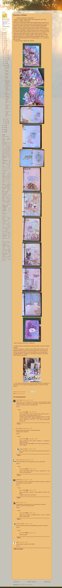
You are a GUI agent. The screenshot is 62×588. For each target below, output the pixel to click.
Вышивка (8, 150)
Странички (4, 235)
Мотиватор (4, 194)
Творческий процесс (6, 237)
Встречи (5, 150)
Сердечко (9, 223)
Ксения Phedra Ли (19, 400)
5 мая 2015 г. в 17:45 (28, 523)
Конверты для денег (6, 176)
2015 (5, 49)
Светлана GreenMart (23, 449)
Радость (3, 218)
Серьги (3, 224)
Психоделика (8, 217)
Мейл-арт (8, 190)
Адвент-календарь (5, 136)
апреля (6, 65)
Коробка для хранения (6, 177)
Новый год (5, 197)
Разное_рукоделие (5, 220)
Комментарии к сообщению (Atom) (26, 584)
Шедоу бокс (4, 252)
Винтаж (9, 149)
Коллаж (3, 174)
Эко (9, 253)
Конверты (8, 174)
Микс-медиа (22, 393)
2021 (5, 36)
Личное (3, 184)
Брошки (6, 149)
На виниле (8, 195)
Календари (4, 173)
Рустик (6, 223)
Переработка (4, 210)
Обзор (9, 197)
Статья (6, 232)
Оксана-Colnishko (22, 412)
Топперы (6, 238)
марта (6, 119)
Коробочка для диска (6, 178)
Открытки (5, 206)
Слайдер (3, 227)
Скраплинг (8, 225)
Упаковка (3, 242)
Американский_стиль (6, 142)
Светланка (42, 37)
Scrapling (9, 259)
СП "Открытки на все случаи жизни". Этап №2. (7, 107)
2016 (5, 47)
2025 (5, 34)
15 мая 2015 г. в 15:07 (32, 532)
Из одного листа (5, 169)
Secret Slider (4, 260)
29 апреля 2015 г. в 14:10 (28, 400)
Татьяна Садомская (20, 459)
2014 (5, 125)
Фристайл (8, 246)
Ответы (19, 409)
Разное (9, 218)
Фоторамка (4, 244)
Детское (3, 154)
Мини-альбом (4, 193)
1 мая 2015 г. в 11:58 (31, 469)
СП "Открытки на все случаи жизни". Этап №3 (7, 101)
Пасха (9, 209)
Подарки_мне (4, 213)
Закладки (8, 166)
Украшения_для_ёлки (5, 241)
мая (6, 63)
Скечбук (6, 224)
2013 (5, 127)
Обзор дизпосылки (6, 198)
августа (6, 59)
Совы (8, 227)
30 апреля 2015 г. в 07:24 (27, 428)
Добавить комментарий (18, 549)
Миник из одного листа (6, 77)
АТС (9, 143)
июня (6, 61)
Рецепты (3, 223)
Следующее (16, 581)
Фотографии (8, 242)
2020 (5, 38)
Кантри (9, 173)
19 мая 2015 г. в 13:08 (23, 542)
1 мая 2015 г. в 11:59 (31, 490)
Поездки (3, 217)
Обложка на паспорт (6, 200)
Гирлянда (3, 152)
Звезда (9, 167)
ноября (6, 53)
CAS (9, 255)
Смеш (6, 227)
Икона (9, 169)
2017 (5, 45)
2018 (5, 43)
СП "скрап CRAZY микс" (6, 228)
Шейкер (9, 252)
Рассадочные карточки (6, 221)
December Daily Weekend (6, 256)
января (6, 123)
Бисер (6, 147)
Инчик (9, 171)
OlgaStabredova (19, 479)
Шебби (9, 251)
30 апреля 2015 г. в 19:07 (27, 479)
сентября (7, 57)
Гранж (7, 152)
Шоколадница (5, 254)
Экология (3, 255)
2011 (5, 131)
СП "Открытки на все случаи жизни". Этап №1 (7, 114)
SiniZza (17, 542)
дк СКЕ (7, 156)
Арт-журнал (4, 143)
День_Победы (8, 153)
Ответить (18, 406)
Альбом (3, 139)
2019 (5, 41)
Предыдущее (47, 581)
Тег (2, 238)
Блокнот (17, 393)
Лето (6, 181)
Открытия (8, 204)
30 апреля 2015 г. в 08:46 (32, 439)
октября (6, 55)
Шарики (6, 251)
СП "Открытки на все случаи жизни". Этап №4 (7, 88)
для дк (9, 157)
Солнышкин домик (12, 6)
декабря (6, 51)
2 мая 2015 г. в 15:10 (22, 502)
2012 (5, 129)
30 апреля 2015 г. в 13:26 (28, 459)
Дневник (3, 166)
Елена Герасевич (19, 428)
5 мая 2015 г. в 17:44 (31, 449)
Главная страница (31, 581)
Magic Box (4, 258)
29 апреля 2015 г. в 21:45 (32, 412)
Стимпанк (8, 234)
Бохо (3, 149)
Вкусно (3, 150)
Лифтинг (9, 183)
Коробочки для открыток (6, 180)
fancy (17, 502)
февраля (6, 121)
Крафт (3, 181)
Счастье (9, 235)
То (4, 238)
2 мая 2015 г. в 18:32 (31, 513)
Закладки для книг (5, 167)
